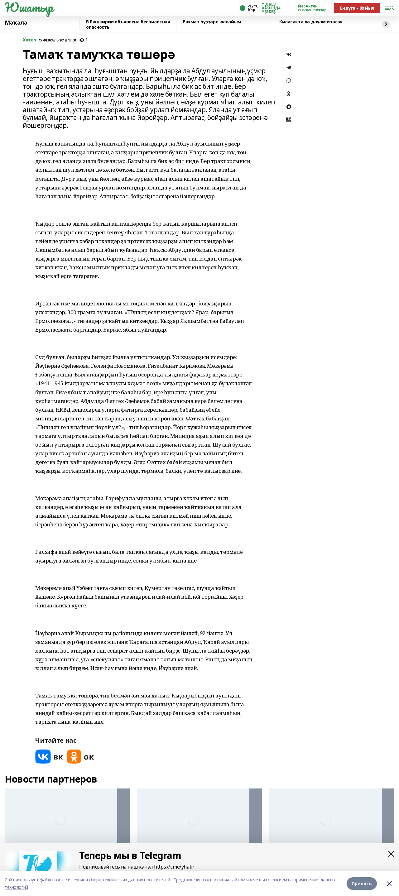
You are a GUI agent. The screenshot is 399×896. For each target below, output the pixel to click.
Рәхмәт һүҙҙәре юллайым (212, 22)
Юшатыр (29, 7)
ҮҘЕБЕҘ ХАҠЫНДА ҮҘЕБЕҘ (271, 8)
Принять (362, 883)
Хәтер (29, 40)
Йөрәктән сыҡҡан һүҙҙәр (312, 8)
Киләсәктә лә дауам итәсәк (311, 22)
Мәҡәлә (16, 22)
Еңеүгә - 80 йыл (357, 8)
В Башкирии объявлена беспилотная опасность (128, 24)
